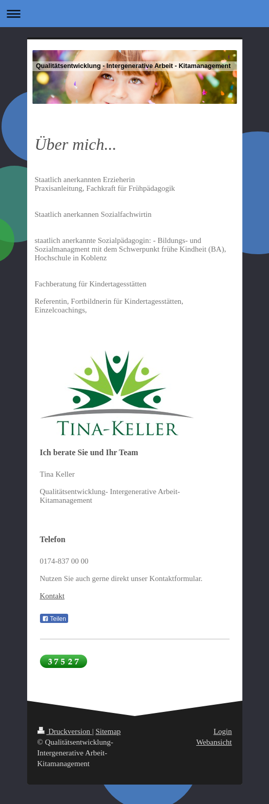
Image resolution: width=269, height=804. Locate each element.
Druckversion (64, 731)
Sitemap (107, 731)
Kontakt (52, 596)
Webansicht (214, 742)
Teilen (54, 618)
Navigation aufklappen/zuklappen (134, 14)
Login (223, 731)
